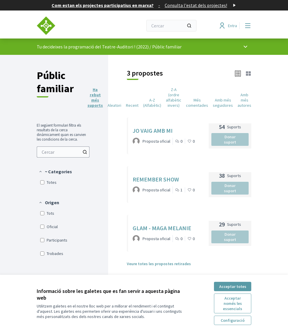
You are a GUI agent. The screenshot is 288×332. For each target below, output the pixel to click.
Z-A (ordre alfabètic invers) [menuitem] (173, 97)
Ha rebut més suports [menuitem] (95, 97)
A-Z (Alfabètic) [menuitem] (152, 102)
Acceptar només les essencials (232, 303)
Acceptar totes (232, 286)
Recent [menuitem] (132, 105)
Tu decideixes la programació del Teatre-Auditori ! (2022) (93, 47)
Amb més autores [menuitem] (244, 100)
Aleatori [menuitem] (114, 105)
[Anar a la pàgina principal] (75, 25)
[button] (55, 171)
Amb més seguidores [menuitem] (223, 102)
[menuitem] (63, 152)
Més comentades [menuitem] (197, 102)
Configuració (233, 320)
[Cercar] (171, 25)
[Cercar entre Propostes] (63, 152)
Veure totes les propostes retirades (159, 263)
